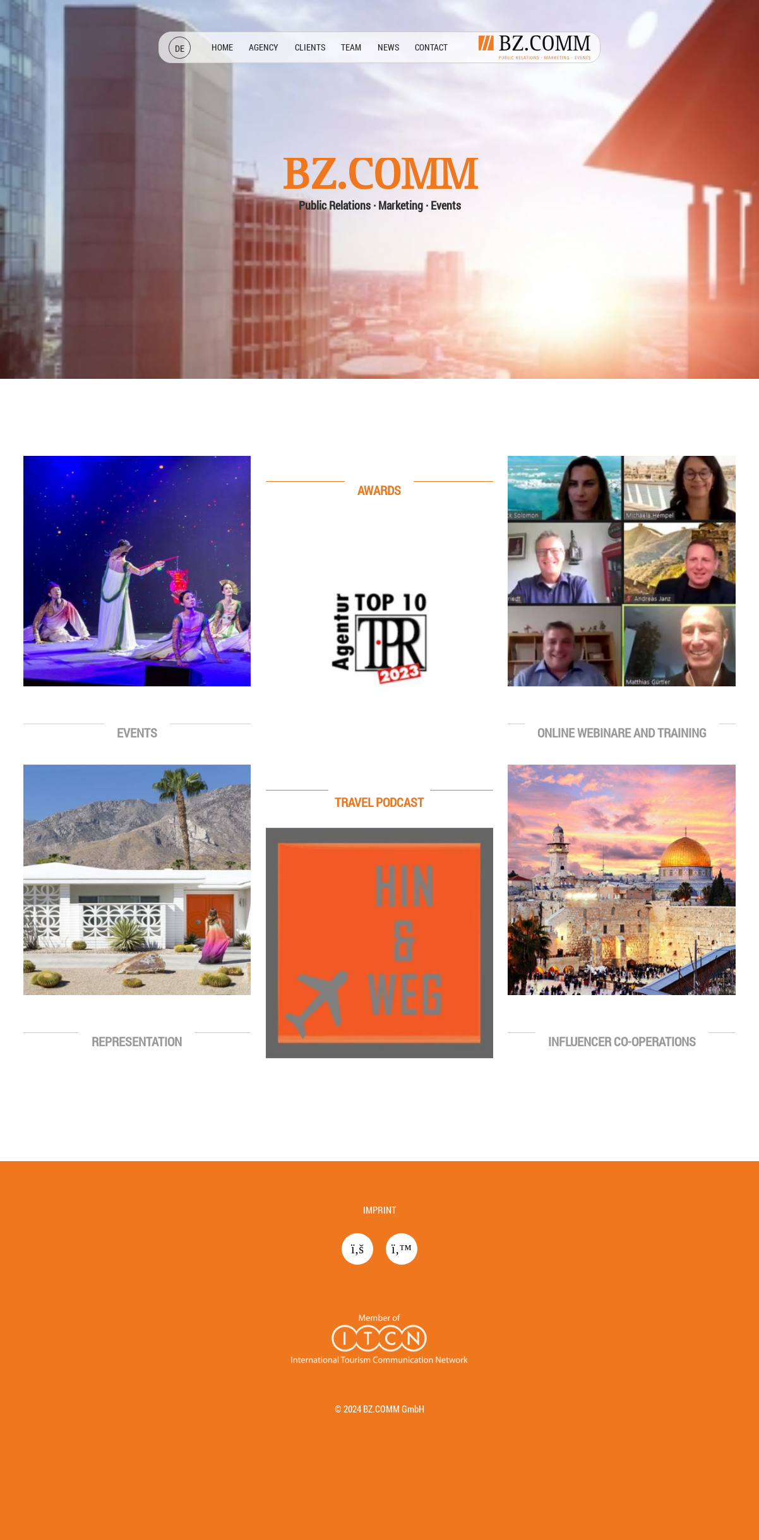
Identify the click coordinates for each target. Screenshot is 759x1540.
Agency (263, 47)
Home (222, 47)
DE (179, 48)
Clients (310, 47)
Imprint (379, 1209)
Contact (431, 47)
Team (351, 47)
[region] (379, 580)
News (388, 47)
